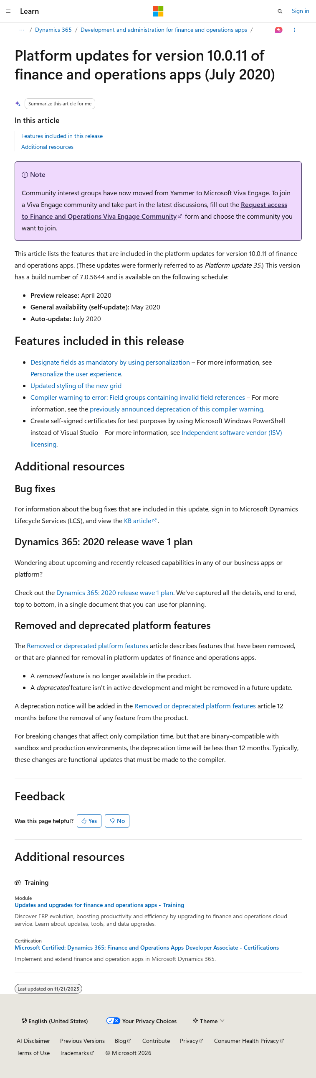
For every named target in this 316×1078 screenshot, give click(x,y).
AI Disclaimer (33, 1041)
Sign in (300, 11)
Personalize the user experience (75, 373)
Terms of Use (33, 1053)
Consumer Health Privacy (246, 1041)
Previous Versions (82, 1041)
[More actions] (294, 30)
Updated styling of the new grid (75, 385)
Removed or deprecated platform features (87, 645)
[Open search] (280, 11)
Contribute (156, 1041)
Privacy (189, 1041)
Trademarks (74, 1053)
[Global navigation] (8, 11)
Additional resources (47, 147)
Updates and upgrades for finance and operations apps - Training (99, 905)
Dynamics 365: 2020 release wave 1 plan (114, 592)
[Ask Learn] (278, 30)
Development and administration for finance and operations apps (164, 29)
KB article (137, 520)
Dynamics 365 (53, 29)
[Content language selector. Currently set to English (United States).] (55, 1021)
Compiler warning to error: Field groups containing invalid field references (137, 397)
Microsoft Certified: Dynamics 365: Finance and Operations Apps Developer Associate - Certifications (147, 947)
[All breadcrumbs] (22, 30)
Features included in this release (62, 136)
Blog (120, 1041)
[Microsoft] (158, 11)
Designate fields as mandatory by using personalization (110, 362)
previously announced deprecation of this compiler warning (176, 408)
